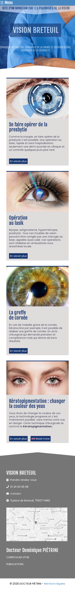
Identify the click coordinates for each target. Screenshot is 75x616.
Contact (13, 493)
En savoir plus (18, 161)
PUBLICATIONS (14, 564)
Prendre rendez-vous (21, 480)
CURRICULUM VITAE (17, 557)
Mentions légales (54, 583)
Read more (40, 438)
